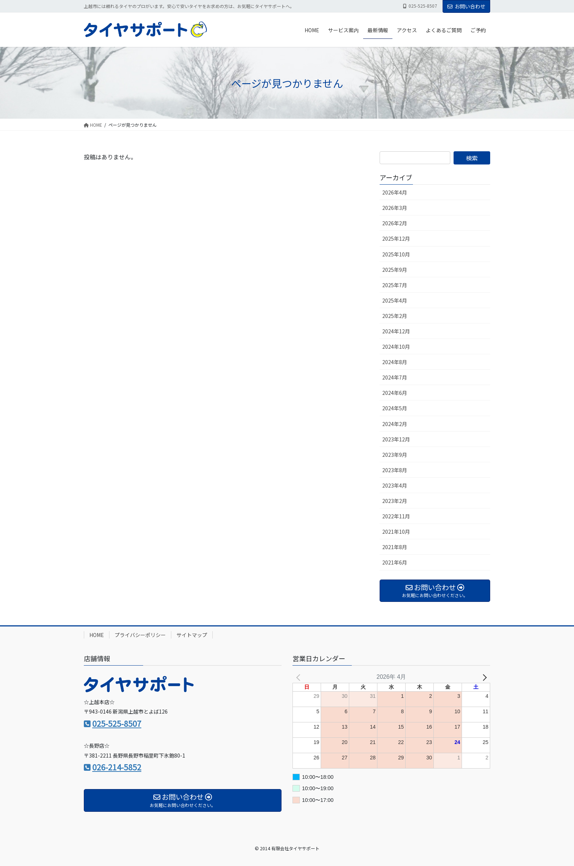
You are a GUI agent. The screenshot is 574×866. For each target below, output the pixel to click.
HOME (96, 635)
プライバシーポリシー (140, 635)
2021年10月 (396, 531)
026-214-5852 (116, 767)
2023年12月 (396, 439)
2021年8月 (394, 547)
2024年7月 (394, 377)
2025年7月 (394, 285)
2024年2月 (394, 424)
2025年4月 (394, 300)
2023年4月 (394, 485)
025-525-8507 (116, 723)
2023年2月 (394, 500)
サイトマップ (191, 635)
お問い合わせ (466, 6)
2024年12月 (396, 331)
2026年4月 (394, 192)
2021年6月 (394, 562)
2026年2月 (394, 223)
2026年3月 (394, 207)
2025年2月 (394, 315)
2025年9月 (394, 269)
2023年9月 (394, 454)
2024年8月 (394, 362)
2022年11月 (396, 516)
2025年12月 (396, 238)
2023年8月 (394, 470)
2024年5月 (394, 408)
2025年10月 (396, 254)
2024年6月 (394, 392)
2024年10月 (396, 346)
